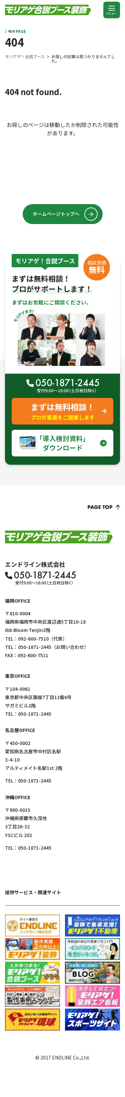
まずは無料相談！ (63, 411)
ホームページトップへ (56, 213)
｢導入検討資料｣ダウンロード (62, 442)
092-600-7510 (33, 638)
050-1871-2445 (34, 647)
